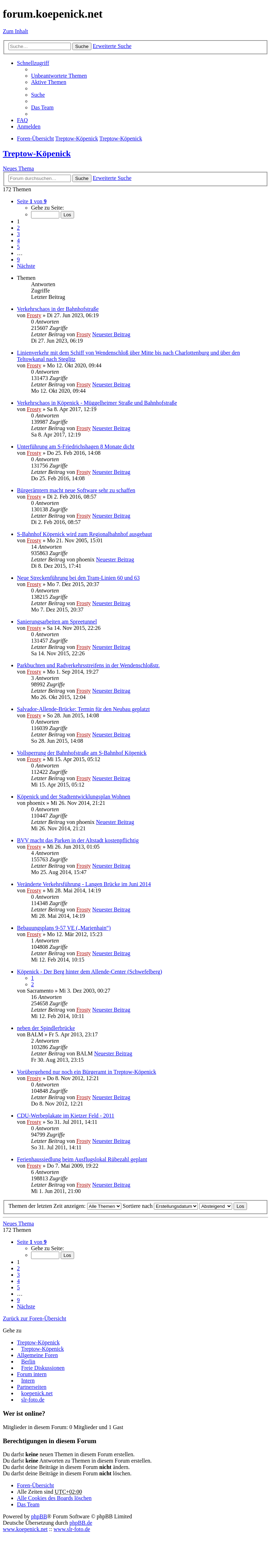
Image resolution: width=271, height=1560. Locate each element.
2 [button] (18, 228)
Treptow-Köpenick (37, 153)
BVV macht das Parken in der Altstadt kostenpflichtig (78, 840)
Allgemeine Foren (37, 1355)
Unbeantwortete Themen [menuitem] (59, 76)
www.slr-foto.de (72, 1529)
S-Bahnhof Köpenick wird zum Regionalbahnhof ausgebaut (84, 534)
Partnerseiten (32, 1387)
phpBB (39, 1516)
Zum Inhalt (15, 31)
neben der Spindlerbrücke (46, 1028)
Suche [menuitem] (38, 95)
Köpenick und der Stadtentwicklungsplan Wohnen (73, 797)
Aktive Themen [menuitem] (48, 82)
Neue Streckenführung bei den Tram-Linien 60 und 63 (78, 578)
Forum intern (32, 1374)
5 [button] (18, 247)
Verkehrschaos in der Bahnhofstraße (57, 309)
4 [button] (18, 240)
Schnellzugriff (33, 63)
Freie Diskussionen (43, 1368)
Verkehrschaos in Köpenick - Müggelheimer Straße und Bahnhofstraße (97, 403)
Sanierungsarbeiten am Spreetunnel (57, 622)
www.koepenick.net (25, 1529)
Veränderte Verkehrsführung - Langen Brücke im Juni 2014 (84, 884)
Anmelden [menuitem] (29, 127)
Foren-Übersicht (35, 1485)
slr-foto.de (32, 1400)
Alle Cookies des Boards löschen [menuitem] (54, 1498)
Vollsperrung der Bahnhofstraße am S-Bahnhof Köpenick (81, 753)
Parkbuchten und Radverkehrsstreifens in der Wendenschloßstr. (88, 665)
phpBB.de (81, 1523)
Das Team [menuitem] (42, 107)
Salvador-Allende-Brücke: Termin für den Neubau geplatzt (83, 709)
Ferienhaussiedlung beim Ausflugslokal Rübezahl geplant (82, 1159)
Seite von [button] (32, 201)
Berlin (28, 1362)
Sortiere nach (160, 1206)
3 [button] (18, 234)
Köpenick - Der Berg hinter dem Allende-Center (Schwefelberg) (89, 972)
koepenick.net (37, 1393)
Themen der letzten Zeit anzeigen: (64, 1206)
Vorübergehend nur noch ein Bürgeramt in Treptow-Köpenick (86, 1072)
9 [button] (18, 260)
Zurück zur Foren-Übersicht (34, 1318)
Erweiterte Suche (112, 46)
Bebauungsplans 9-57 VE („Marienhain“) (64, 928)
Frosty (34, 315)
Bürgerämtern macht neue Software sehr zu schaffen (76, 490)
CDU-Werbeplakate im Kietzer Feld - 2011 (65, 1116)
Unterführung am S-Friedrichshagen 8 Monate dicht (75, 447)
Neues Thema (18, 168)
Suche (82, 46)
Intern (28, 1381)
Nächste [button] (26, 266)
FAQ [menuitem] (22, 120)
